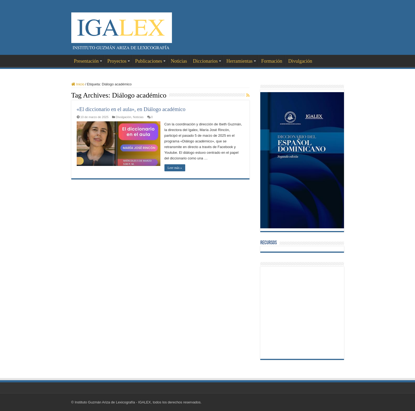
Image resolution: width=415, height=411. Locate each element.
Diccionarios (205, 61)
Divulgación (300, 61)
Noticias (179, 61)
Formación (271, 61)
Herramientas (239, 61)
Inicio (78, 84)
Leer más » (175, 168)
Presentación (86, 61)
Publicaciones (148, 61)
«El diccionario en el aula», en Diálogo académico (131, 109)
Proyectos (116, 61)
